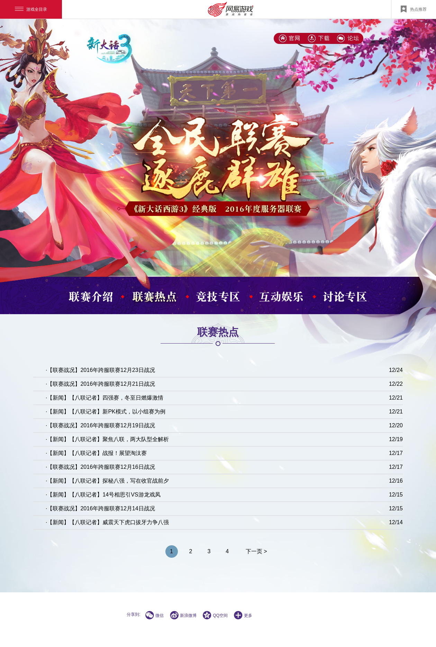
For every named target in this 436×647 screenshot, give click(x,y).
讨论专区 (345, 297)
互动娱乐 (281, 297)
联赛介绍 (90, 297)
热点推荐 (414, 9)
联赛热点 (154, 297)
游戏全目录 (31, 9)
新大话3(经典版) (289, 38)
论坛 (348, 38)
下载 (318, 38)
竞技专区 (218, 297)
